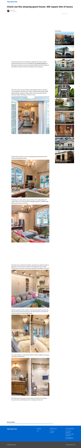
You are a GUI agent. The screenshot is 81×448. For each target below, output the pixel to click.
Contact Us (52, 432)
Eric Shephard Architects (40, 63)
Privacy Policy (68, 432)
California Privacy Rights (70, 434)
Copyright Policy (68, 435)
